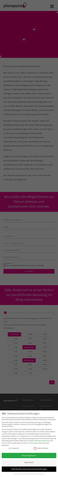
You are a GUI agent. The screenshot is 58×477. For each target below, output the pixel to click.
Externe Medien (41, 448)
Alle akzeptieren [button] (29, 455)
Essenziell (13, 448)
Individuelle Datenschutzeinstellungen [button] (29, 469)
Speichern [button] (29, 462)
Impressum (40, 474)
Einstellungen (33, 443)
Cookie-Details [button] (18, 474)
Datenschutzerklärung (42, 441)
